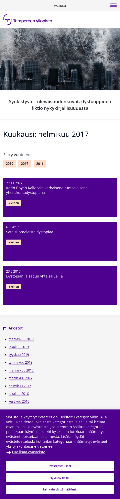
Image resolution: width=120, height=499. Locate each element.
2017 (24, 163)
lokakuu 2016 (19, 393)
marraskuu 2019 (21, 339)
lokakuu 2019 (19, 347)
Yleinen (14, 203)
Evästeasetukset (60, 466)
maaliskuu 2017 (20, 378)
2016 (40, 163)
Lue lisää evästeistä (28, 451)
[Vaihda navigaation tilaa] (60, 5)
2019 (9, 163)
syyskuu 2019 (19, 354)
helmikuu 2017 (20, 386)
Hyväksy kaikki (60, 478)
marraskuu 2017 (21, 370)
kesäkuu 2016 (19, 401)
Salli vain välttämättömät (60, 489)
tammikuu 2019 (20, 362)
